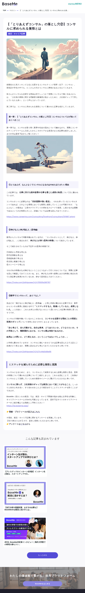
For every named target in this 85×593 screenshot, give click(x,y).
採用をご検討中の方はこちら (14, 570)
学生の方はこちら (10, 565)
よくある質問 (67, 576)
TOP (4, 10)
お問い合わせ (8, 579)
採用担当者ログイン (11, 575)
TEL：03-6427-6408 (50, 572)
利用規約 (45, 575)
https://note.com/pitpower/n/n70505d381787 (29, 285)
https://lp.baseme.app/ (18, 414)
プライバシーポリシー (50, 579)
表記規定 (66, 569)
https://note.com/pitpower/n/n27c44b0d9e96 (29, 356)
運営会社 (45, 569)
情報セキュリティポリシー (72, 573)
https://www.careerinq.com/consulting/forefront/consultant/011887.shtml (41, 218)
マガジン (13, 10)
